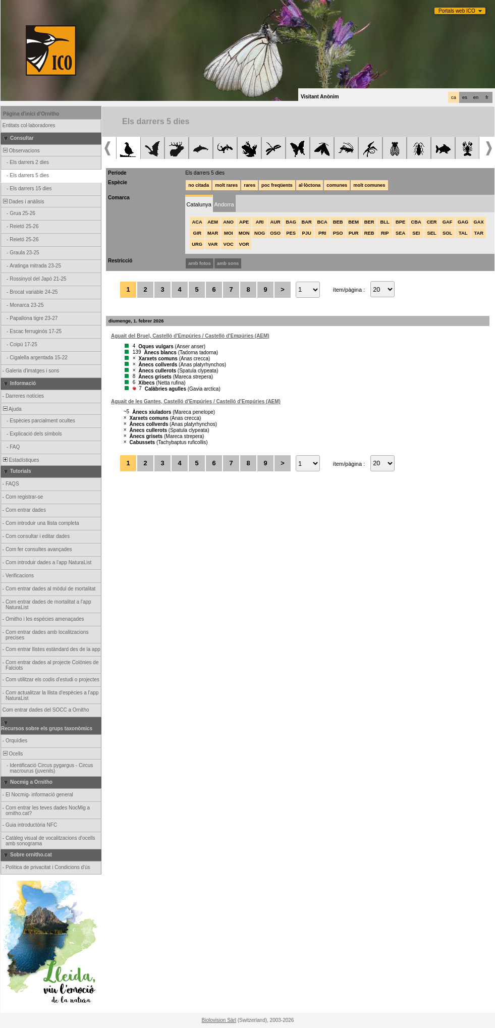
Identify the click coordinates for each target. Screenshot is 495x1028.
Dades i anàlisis (23, 201)
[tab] (198, 203)
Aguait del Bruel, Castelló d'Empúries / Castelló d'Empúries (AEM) (190, 336)
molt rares (226, 185)
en (475, 97)
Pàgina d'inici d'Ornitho (31, 114)
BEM (353, 222)
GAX (479, 222)
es (464, 97)
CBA (416, 222)
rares (249, 185)
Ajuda (12, 409)
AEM (212, 222)
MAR (212, 233)
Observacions (21, 150)
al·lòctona (310, 185)
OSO (275, 233)
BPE (400, 222)
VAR (212, 244)
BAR (307, 222)
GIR (197, 233)
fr (486, 97)
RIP (385, 233)
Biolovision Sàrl (219, 1020)
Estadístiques (20, 460)
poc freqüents (277, 185)
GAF (448, 222)
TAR (478, 233)
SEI (416, 233)
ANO (228, 222)
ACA (197, 222)
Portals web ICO (456, 11)
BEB (338, 222)
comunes (336, 185)
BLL (385, 222)
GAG (463, 222)
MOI (228, 233)
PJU (306, 233)
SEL (431, 233)
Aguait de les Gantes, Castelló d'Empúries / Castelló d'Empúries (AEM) (196, 401)
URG (197, 244)
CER (432, 222)
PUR (354, 233)
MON (244, 233)
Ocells (12, 753)
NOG (259, 233)
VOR (244, 244)
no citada (198, 185)
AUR (275, 222)
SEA (400, 233)
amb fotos (199, 263)
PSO (338, 233)
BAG (291, 222)
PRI (322, 233)
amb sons (228, 263)
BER (369, 222)
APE (244, 222)
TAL (463, 233)
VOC (229, 244)
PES (291, 233)
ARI (260, 222)
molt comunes (369, 185)
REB (369, 233)
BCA (322, 222)
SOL (447, 233)
